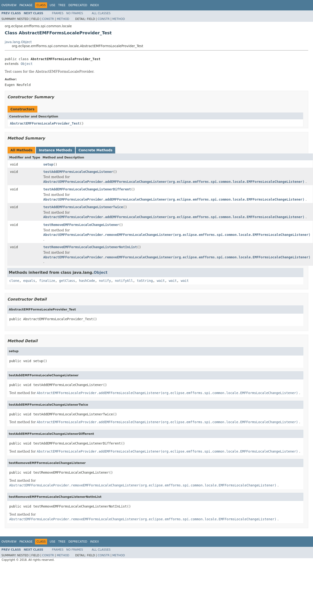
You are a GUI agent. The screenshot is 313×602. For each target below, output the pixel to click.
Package (25, 5)
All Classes (101, 13)
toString (145, 281)
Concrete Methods (96, 150)
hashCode (87, 281)
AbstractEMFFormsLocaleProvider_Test (45, 123)
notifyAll (124, 281)
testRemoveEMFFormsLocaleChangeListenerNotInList (90, 247)
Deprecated (77, 5)
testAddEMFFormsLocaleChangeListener (78, 172)
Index (94, 5)
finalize (47, 281)
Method (63, 19)
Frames (58, 13)
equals (29, 281)
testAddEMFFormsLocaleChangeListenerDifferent (87, 189)
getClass (67, 281)
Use (52, 5)
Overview (9, 5)
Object (27, 64)
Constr (48, 19)
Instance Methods (55, 150)
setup (48, 164)
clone (14, 281)
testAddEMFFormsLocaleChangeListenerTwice (83, 207)
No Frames (74, 13)
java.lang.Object (18, 42)
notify (105, 281)
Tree (62, 5)
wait (161, 281)
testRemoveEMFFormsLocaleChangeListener (81, 225)
